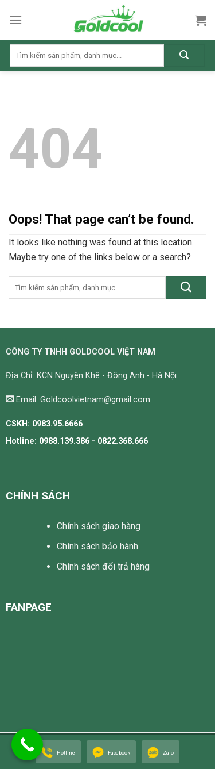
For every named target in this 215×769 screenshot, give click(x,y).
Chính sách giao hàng (98, 526)
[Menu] (15, 20)
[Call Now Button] (27, 744)
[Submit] (184, 55)
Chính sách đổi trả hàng (103, 566)
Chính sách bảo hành (97, 546)
